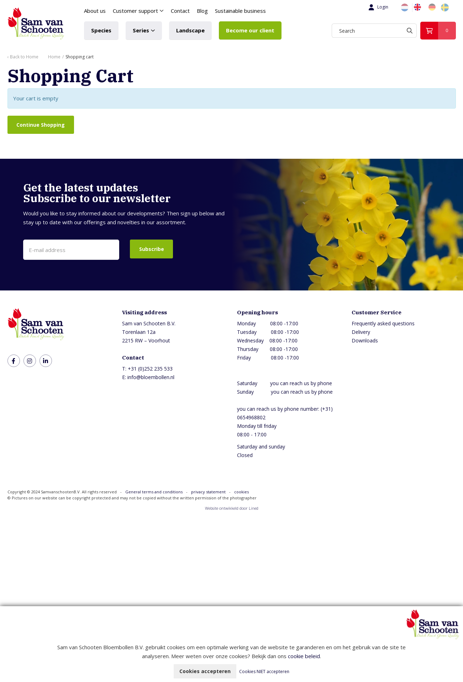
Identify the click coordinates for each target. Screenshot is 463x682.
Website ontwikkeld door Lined (231, 508)
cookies (241, 492)
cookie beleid (304, 656)
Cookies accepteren (205, 671)
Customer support (135, 10)
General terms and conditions (154, 492)
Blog (202, 10)
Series (141, 30)
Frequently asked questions (383, 323)
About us (95, 10)
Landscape (190, 30)
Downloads (365, 340)
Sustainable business (240, 10)
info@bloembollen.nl (150, 377)
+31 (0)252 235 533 (150, 369)
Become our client (250, 30)
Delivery (361, 332)
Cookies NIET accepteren (264, 671)
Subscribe (151, 249)
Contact (180, 10)
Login (378, 7)
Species (101, 30)
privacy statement (208, 492)
